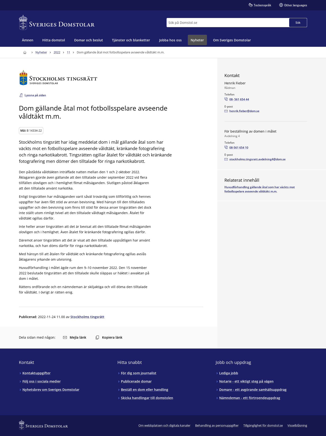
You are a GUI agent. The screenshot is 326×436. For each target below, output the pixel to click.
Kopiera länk (108, 337)
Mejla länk (74, 337)
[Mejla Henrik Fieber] (241, 111)
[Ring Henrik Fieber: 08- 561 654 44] (236, 99)
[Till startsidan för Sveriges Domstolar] (56, 22)
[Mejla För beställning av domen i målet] (255, 159)
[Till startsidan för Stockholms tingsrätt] (111, 77)
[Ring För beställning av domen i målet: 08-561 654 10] (236, 148)
